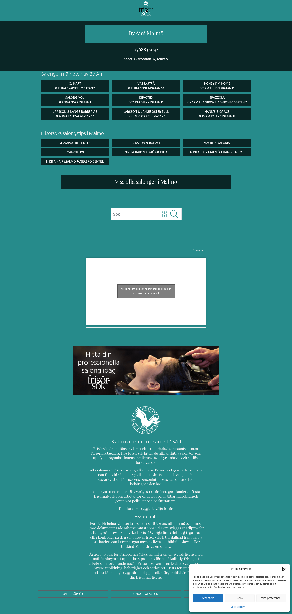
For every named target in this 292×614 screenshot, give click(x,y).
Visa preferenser (271, 598)
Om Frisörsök (73, 574)
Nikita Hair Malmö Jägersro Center (74, 161)
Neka (239, 598)
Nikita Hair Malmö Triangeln (216, 151)
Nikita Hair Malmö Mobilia (146, 151)
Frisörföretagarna (101, 452)
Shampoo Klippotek (75, 142)
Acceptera (207, 598)
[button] (284, 569)
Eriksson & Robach (146, 142)
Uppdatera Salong (146, 574)
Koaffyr (74, 151)
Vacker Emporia (217, 142)
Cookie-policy (237, 607)
